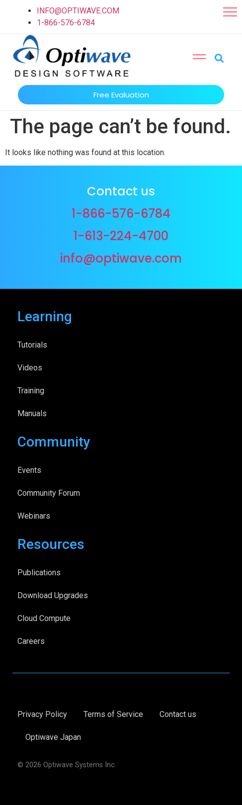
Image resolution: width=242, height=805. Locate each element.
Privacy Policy (42, 714)
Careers (31, 641)
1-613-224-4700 (121, 236)
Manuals (32, 413)
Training (30, 390)
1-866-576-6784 (66, 22)
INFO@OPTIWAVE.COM (78, 10)
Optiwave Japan (53, 737)
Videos (29, 367)
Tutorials (32, 345)
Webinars (33, 516)
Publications (39, 572)
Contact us (178, 714)
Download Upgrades (52, 595)
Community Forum (48, 493)
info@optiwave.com (121, 258)
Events (29, 470)
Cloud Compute (44, 618)
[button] (230, 12)
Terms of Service (113, 714)
